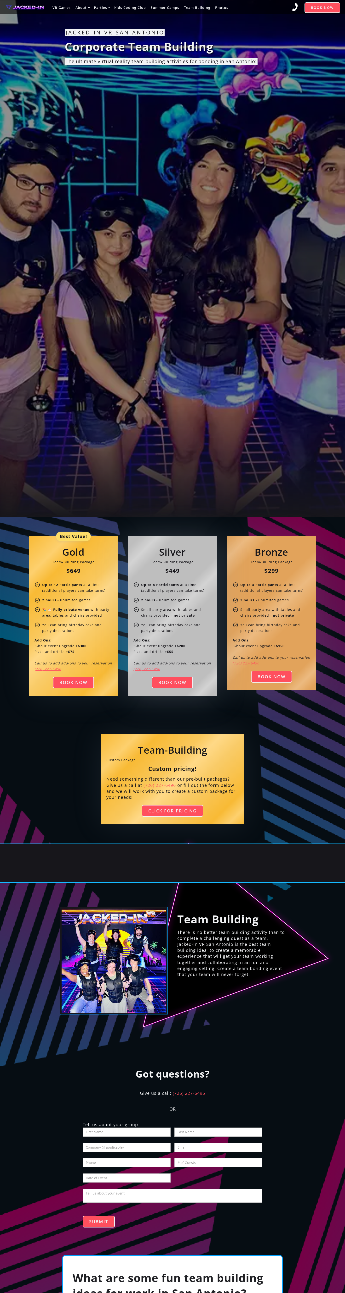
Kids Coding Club (130, 7)
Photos (221, 7)
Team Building (197, 7)
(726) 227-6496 (160, 785)
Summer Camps (165, 7)
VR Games (61, 7)
